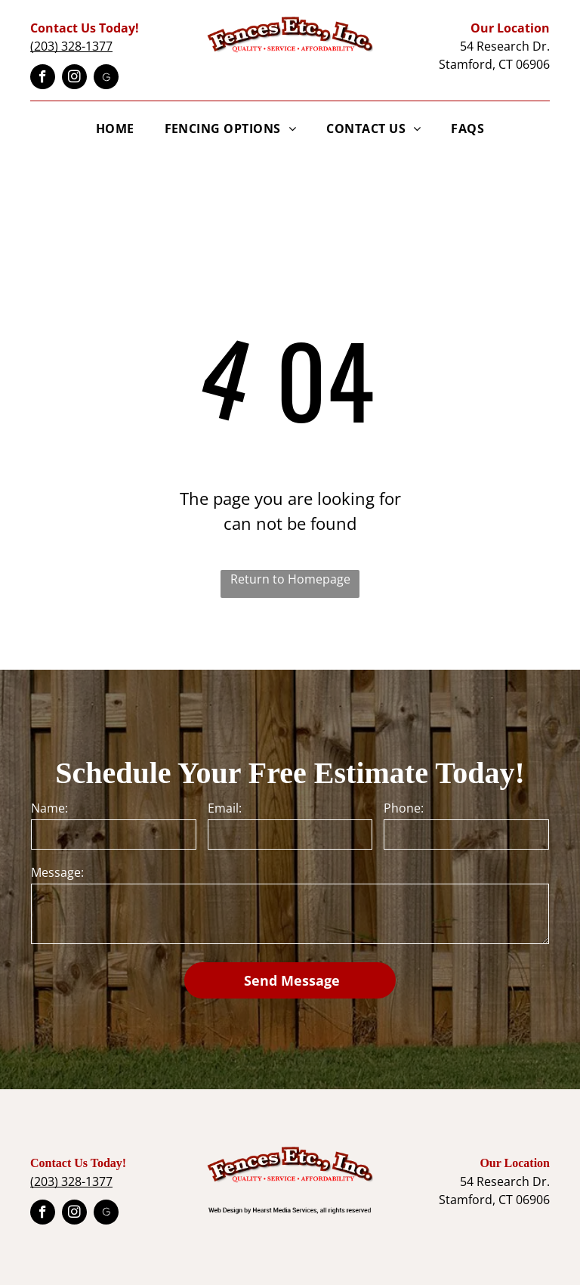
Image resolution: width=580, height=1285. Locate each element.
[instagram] (74, 78)
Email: (225, 808)
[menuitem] (115, 128)
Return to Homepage (290, 579)
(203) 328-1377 (71, 46)
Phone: (404, 808)
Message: (57, 872)
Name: (49, 808)
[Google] (106, 78)
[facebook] (42, 78)
